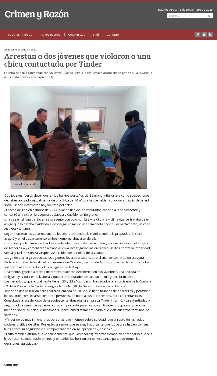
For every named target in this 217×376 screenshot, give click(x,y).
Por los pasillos (50, 34)
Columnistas (76, 34)
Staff (96, 34)
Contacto (113, 34)
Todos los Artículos (19, 34)
